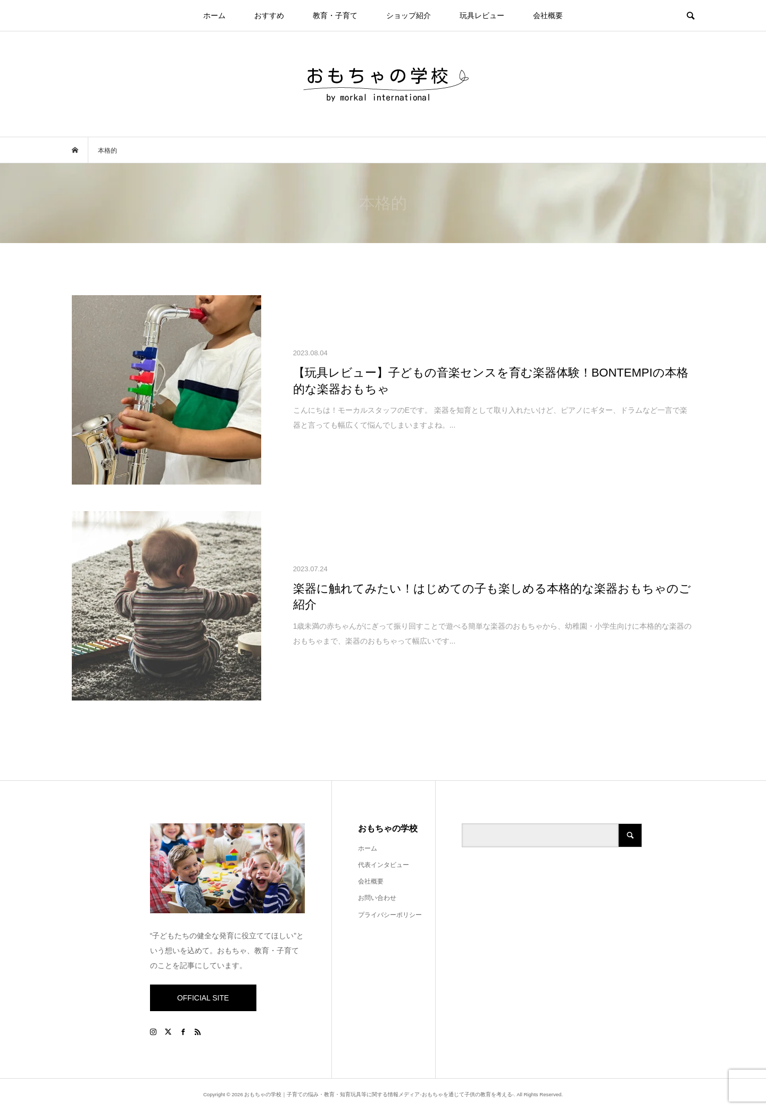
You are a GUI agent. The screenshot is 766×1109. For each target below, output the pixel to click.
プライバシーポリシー (390, 915)
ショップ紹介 (408, 15)
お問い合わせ (377, 898)
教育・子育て (335, 15)
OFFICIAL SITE (203, 998)
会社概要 (548, 15)
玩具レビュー (482, 15)
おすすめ (269, 15)
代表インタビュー (383, 865)
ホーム (214, 15)
